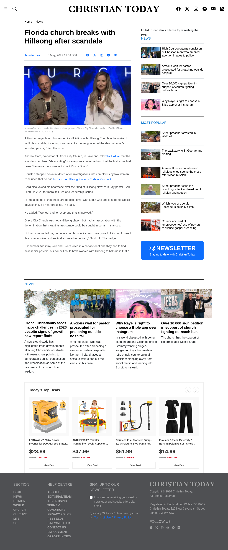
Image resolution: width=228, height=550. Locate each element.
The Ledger (112, 156)
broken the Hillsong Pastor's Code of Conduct (82, 179)
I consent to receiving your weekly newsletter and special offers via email (115, 501)
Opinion (19, 500)
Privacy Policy (59, 514)
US (15, 523)
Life (16, 518)
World (18, 505)
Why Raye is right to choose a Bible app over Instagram (136, 327)
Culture (20, 514)
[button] (6, 9)
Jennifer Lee (32, 55)
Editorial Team (59, 496)
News (39, 21)
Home (28, 21)
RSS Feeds (55, 518)
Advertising (57, 500)
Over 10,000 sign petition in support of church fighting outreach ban (182, 327)
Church (19, 509)
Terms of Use (102, 517)
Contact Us (56, 527)
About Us (54, 492)
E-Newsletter (58, 523)
